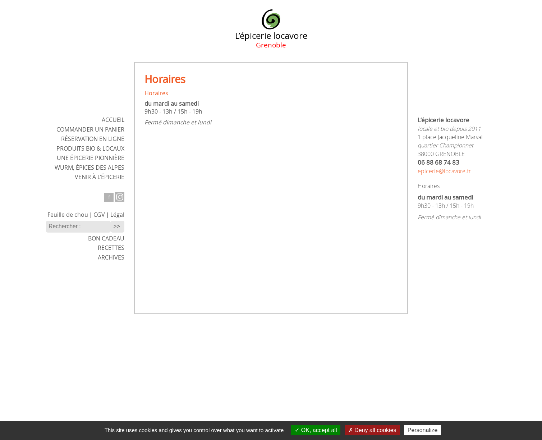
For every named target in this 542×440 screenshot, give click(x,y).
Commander (90, 129)
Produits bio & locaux (90, 148)
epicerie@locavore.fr (444, 171)
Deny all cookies (372, 430)
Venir (99, 177)
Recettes (111, 248)
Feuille (67, 215)
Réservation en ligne (92, 139)
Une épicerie (90, 158)
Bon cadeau (106, 238)
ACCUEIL (113, 120)
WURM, (89, 167)
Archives (111, 257)
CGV (99, 215)
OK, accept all (316, 430)
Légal (117, 215)
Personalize (423, 430)
